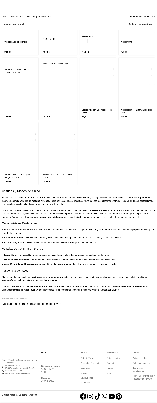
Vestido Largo (88, 36)
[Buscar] (2, 2)
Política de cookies (141, 363)
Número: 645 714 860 (14, 370)
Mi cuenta (85, 368)
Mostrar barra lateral (14, 24)
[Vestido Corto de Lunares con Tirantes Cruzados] (20, 62)
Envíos (83, 372)
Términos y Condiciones (138, 369)
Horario (110, 368)
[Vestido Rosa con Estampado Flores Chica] (137, 82)
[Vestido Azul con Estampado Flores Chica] (98, 82)
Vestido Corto (49, 39)
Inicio (4, 16)
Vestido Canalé (128, 42)
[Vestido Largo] (98, 31)
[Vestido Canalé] (137, 34)
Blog (109, 372)
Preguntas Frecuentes (90, 363)
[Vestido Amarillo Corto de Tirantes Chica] (59, 147)
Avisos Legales (140, 358)
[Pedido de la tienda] (142, 24)
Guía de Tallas (87, 358)
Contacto (111, 363)
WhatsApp (85, 382)
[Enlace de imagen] (12, 307)
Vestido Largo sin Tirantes (16, 42)
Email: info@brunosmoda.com (17, 373)
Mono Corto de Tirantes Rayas (57, 64)
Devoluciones (86, 377)
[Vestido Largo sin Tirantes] (20, 34)
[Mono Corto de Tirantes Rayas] (59, 59)
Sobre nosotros (114, 358)
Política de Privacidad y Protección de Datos (144, 377)
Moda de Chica (17, 16)
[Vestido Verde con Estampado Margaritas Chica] (20, 147)
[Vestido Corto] (59, 33)
